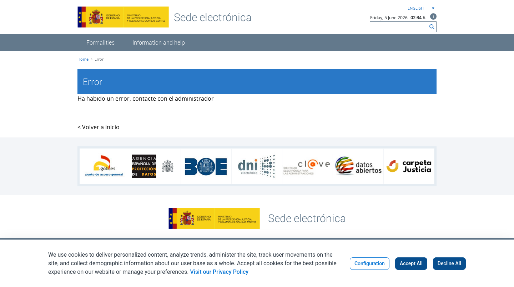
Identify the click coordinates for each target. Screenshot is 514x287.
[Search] (399, 27)
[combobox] (420, 8)
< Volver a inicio (98, 127)
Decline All (449, 263)
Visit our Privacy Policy (219, 271)
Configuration (369, 263)
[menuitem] (100, 42)
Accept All (411, 263)
